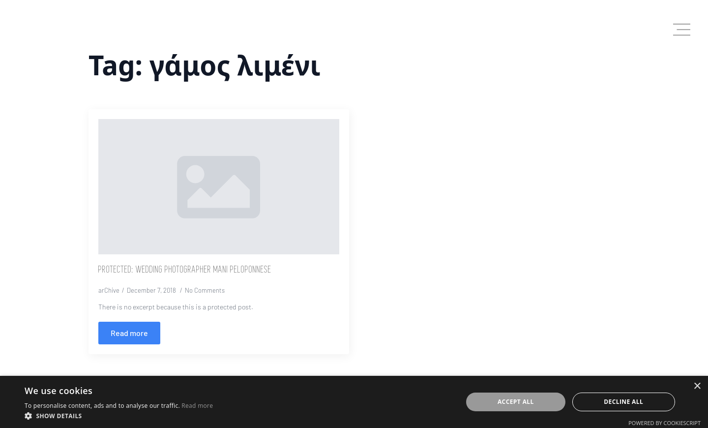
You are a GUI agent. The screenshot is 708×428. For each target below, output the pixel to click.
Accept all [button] (516, 401)
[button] (119, 416)
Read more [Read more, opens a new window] (197, 405)
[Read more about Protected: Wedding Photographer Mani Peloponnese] (129, 333)
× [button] (697, 386)
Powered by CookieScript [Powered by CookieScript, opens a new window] (664, 423)
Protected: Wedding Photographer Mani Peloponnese (184, 270)
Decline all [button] (623, 401)
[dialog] (354, 402)
